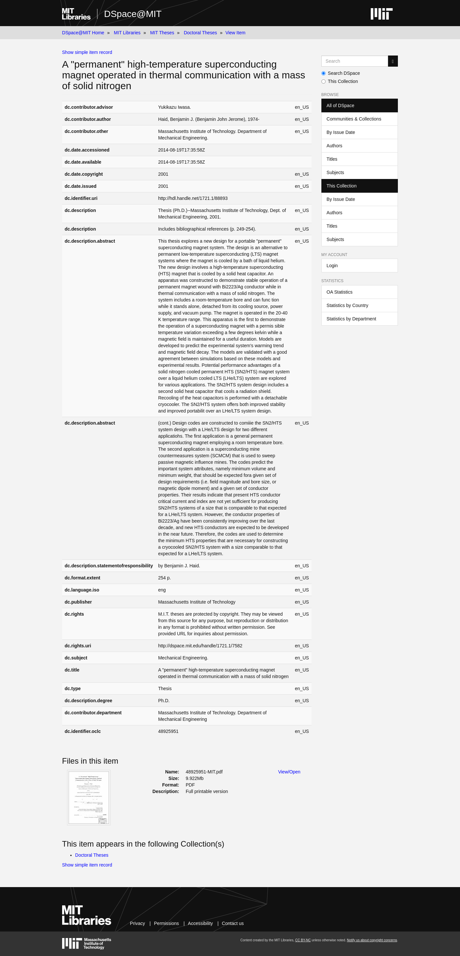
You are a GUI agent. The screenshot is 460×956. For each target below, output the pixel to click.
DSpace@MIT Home (83, 32)
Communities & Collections (354, 119)
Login (332, 265)
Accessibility (200, 923)
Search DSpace (340, 73)
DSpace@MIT (133, 14)
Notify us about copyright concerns (372, 940)
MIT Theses (162, 32)
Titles (332, 159)
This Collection (339, 81)
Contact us (233, 923)
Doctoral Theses (200, 32)
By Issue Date (341, 132)
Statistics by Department (351, 318)
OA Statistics (339, 292)
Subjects (335, 172)
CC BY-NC (303, 940)
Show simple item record (87, 52)
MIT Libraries (127, 32)
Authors (334, 145)
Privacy (137, 923)
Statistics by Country (347, 305)
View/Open (289, 771)
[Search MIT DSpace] (354, 61)
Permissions (166, 923)
